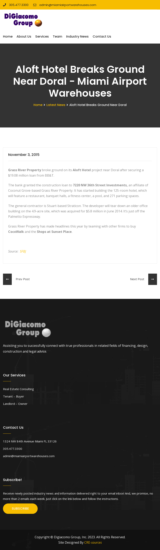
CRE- (93, 542)
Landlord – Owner (15, 404)
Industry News (77, 36)
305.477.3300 (15, 5)
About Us (24, 36)
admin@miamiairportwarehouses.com (64, 5)
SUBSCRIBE (20, 508)
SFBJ (23, 251)
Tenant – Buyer (13, 396)
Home (8, 36)
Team (57, 36)
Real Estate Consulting (18, 389)
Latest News (55, 105)
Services (42, 36)
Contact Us (102, 36)
